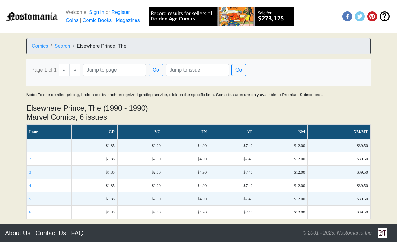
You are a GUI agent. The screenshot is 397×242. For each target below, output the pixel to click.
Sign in (96, 12)
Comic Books (97, 20)
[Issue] (197, 70)
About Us (17, 233)
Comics (40, 46)
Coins (72, 20)
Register (120, 12)
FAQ (77, 233)
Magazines (128, 20)
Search (62, 46)
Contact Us (50, 233)
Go (156, 70)
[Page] (114, 70)
